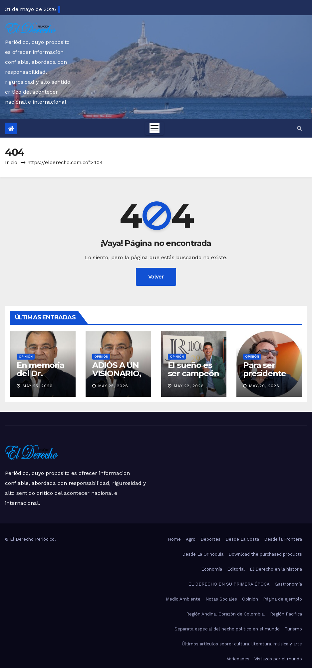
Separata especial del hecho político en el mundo (227, 628)
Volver (156, 277)
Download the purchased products (265, 554)
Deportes (210, 539)
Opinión (26, 356)
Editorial (236, 569)
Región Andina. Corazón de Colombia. (225, 614)
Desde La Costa (242, 539)
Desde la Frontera (283, 539)
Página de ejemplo (282, 599)
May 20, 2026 (264, 386)
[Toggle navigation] (154, 128)
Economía (211, 569)
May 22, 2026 (189, 386)
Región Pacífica (286, 614)
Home (174, 539)
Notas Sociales (221, 599)
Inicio (11, 163)
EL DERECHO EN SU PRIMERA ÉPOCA (229, 584)
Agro (190, 539)
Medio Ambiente (183, 599)
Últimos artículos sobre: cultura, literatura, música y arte (242, 643)
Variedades (238, 658)
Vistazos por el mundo (278, 658)
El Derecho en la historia (276, 569)
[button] (299, 128)
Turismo (293, 628)
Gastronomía (288, 584)
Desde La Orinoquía (202, 554)
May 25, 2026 (38, 386)
